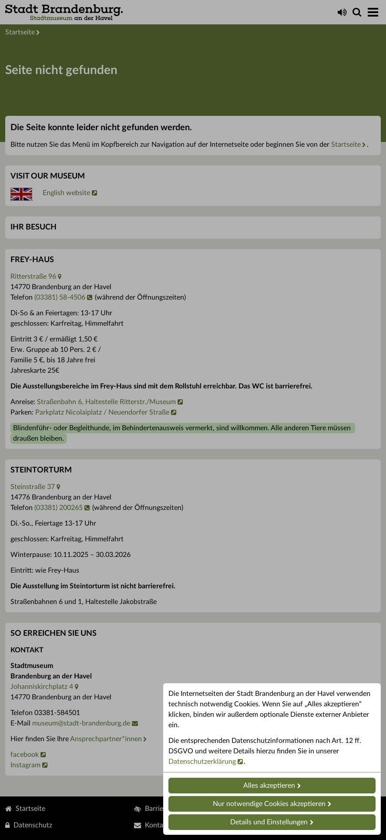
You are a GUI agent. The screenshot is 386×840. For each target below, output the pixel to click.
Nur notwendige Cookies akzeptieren (269, 803)
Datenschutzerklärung (202, 761)
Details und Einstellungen (269, 822)
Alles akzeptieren (269, 785)
